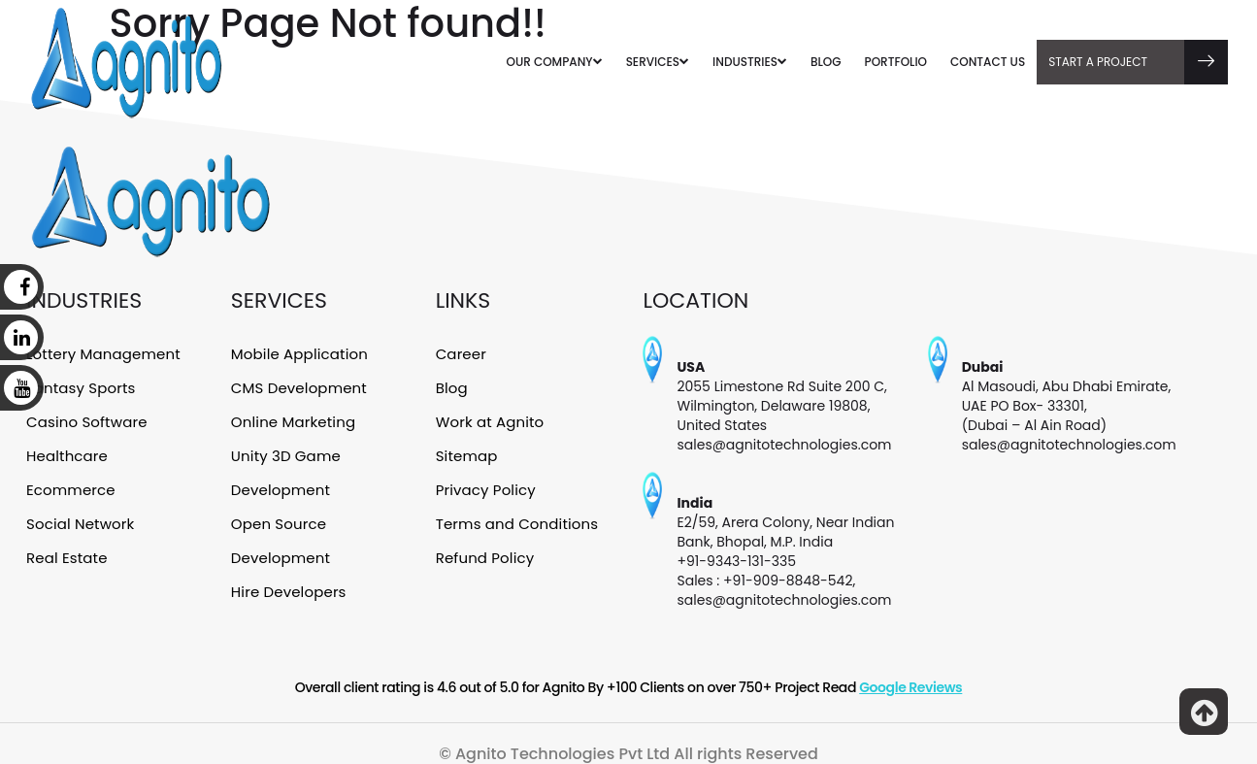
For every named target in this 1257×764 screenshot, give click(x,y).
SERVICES (657, 61)
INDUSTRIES (749, 61)
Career (460, 353)
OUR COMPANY (555, 61)
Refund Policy (484, 549)
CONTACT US (987, 61)
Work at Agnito (489, 418)
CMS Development (298, 386)
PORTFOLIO (896, 61)
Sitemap (466, 451)
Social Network (79, 516)
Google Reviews (910, 687)
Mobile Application (298, 353)
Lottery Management (102, 353)
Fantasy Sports (79, 386)
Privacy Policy (485, 484)
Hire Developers (288, 581)
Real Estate (66, 549)
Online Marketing (292, 418)
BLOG (826, 61)
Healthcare (66, 451)
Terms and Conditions (515, 516)
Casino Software (85, 418)
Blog (452, 386)
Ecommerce (70, 484)
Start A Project (1138, 62)
